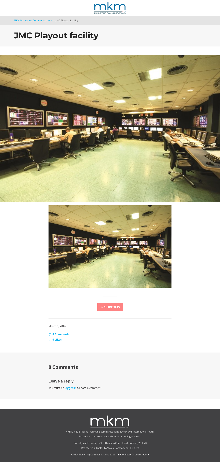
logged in (70, 388)
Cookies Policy (141, 454)
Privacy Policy (124, 454)
